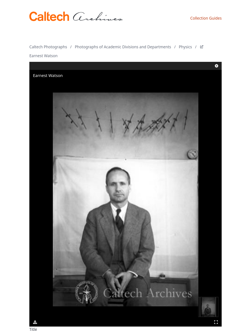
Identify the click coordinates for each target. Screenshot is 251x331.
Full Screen (216, 322)
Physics (185, 47)
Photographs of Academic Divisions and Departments (123, 47)
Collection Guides (206, 18)
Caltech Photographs (48, 47)
